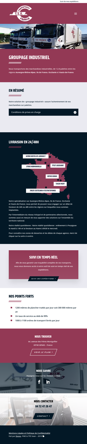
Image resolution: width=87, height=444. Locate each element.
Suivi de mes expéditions (69, 1)
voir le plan (42, 352)
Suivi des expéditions (42, 279)
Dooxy (18, 436)
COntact (42, 416)
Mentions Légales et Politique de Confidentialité (29, 433)
